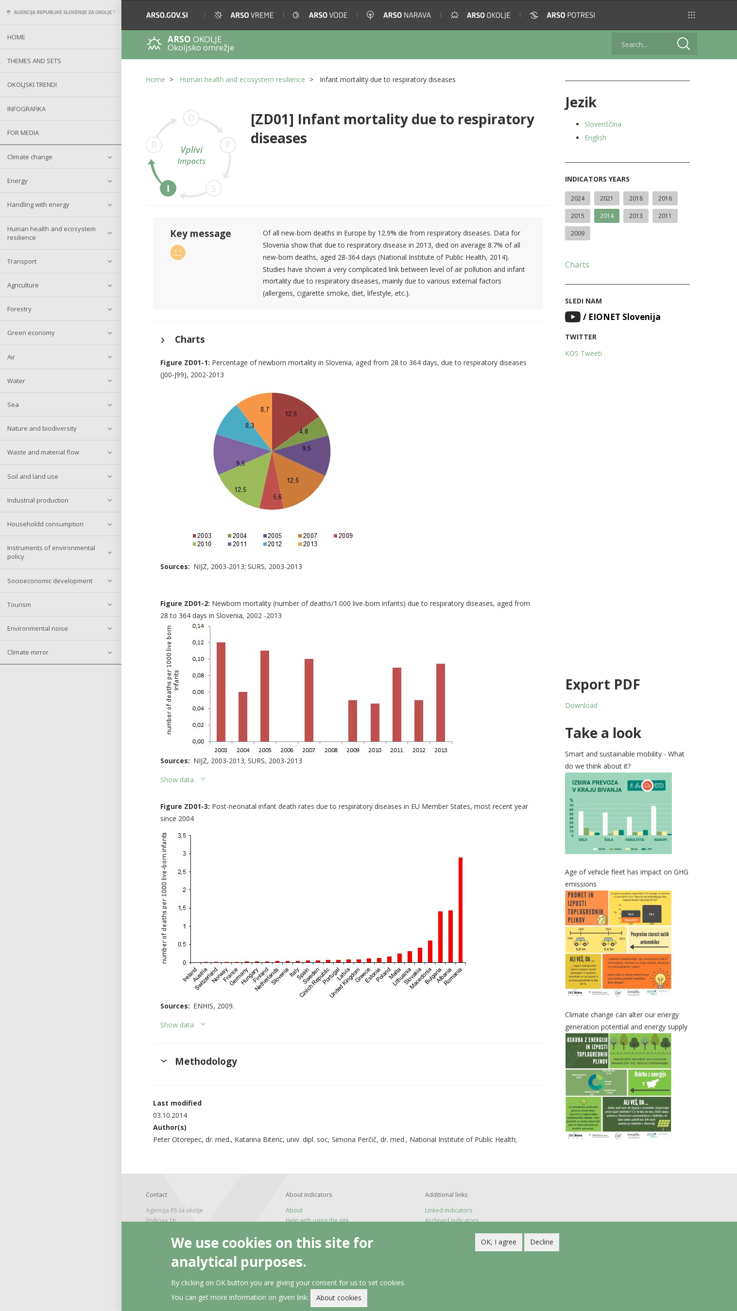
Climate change (29, 156)
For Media (23, 132)
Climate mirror (28, 652)
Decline (541, 1241)
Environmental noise (37, 628)
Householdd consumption (45, 524)
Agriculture (23, 285)
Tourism (19, 604)
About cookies (338, 1297)
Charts (577, 264)
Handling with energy (38, 204)
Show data (177, 779)
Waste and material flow (43, 452)
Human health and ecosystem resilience (51, 233)
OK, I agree (498, 1241)
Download (581, 705)
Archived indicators (452, 1220)
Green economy (31, 332)
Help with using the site (317, 1220)
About (294, 1210)
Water (16, 380)
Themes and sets (34, 60)
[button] (691, 15)
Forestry (19, 308)
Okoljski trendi (32, 84)
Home (16, 37)
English (595, 137)
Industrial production (38, 500)
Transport (21, 261)
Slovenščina (602, 124)
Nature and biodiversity (42, 428)
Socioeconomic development (49, 580)
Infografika (26, 108)
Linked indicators (448, 1210)
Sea (13, 404)
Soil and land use (32, 476)
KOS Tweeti (583, 353)
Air (11, 357)
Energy (17, 180)
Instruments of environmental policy (51, 552)
